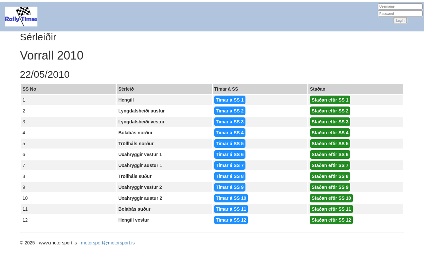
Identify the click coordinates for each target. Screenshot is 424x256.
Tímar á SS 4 (230, 132)
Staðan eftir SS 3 (330, 121)
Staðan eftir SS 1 (330, 100)
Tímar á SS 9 (230, 187)
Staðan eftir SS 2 (330, 110)
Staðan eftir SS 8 (330, 176)
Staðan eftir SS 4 (330, 132)
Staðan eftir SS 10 (331, 198)
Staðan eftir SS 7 (330, 165)
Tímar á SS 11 (231, 209)
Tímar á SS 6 (230, 154)
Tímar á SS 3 (230, 121)
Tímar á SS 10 (231, 198)
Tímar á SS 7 (230, 165)
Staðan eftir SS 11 (331, 209)
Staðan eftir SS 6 (330, 154)
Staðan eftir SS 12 (331, 220)
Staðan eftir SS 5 (330, 143)
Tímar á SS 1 (230, 100)
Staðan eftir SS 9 (330, 187)
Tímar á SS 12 (231, 220)
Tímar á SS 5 (230, 143)
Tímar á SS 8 (230, 176)
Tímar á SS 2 (230, 110)
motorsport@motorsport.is (108, 242)
